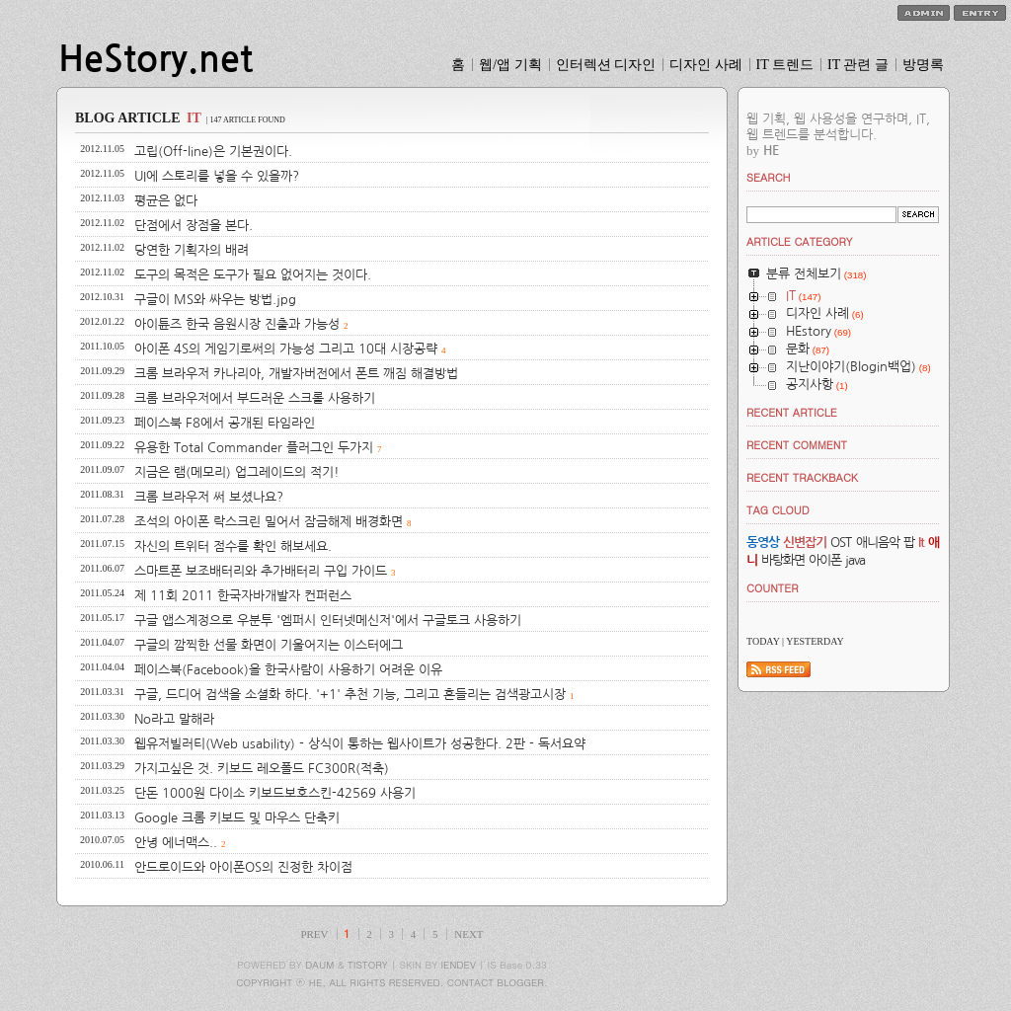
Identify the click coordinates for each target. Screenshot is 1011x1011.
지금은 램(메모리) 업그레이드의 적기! (237, 472)
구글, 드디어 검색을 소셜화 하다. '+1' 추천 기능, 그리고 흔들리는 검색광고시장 (350, 694)
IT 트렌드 (785, 64)
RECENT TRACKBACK (802, 477)
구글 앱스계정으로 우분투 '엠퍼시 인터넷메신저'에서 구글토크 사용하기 (327, 620)
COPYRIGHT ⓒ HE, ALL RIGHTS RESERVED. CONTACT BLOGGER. (392, 982)
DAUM (319, 965)
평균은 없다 (165, 200)
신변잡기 (804, 542)
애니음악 (877, 542)
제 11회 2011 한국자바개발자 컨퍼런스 (242, 595)
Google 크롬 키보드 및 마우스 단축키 (237, 818)
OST (840, 542)
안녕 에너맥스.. (175, 842)
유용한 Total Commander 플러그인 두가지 (253, 447)
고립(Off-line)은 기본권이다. (213, 151)
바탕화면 (783, 560)
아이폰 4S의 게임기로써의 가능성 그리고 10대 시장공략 (285, 349)
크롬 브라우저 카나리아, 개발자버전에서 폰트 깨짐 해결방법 (296, 373)
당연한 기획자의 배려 (191, 250)
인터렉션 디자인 (606, 64)
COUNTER (772, 588)
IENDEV (458, 965)
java (855, 560)
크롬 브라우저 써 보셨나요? (208, 497)
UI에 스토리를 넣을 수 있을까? (216, 176)
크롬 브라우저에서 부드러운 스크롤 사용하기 (254, 398)
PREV (314, 934)
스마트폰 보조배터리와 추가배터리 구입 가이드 (260, 571)
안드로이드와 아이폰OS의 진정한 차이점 (243, 867)
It (921, 542)
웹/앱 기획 (510, 64)
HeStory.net (155, 59)
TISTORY (368, 965)
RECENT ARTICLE (791, 412)
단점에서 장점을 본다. (193, 225)
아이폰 (825, 560)
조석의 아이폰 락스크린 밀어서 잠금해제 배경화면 (268, 521)
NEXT (468, 934)
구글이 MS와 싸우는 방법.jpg (215, 299)
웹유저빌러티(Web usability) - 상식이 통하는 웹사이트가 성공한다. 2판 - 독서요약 (359, 744)
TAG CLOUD (778, 510)
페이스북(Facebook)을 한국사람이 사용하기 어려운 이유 (288, 669)
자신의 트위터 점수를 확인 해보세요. (233, 546)
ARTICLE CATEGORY (799, 241)
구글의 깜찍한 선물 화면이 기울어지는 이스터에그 (268, 645)
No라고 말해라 (174, 719)
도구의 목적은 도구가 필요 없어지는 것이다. (252, 275)
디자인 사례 (705, 64)
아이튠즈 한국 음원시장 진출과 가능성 (237, 324)
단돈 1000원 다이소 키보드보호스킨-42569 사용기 (275, 793)
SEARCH (768, 177)
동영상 (762, 542)
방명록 (923, 64)
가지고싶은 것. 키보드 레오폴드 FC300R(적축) (261, 768)
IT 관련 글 (858, 64)
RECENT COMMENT (796, 444)
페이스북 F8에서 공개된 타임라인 (224, 423)
